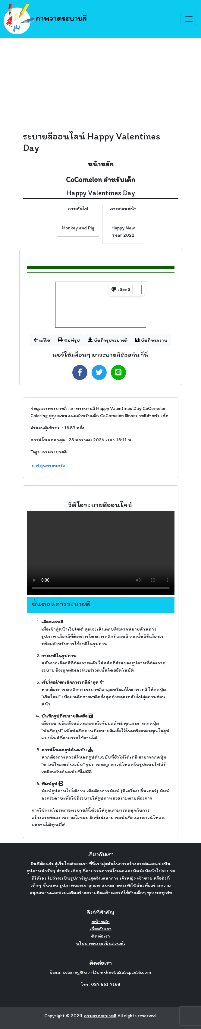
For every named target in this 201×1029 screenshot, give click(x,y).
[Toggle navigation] (189, 19)
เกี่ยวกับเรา (100, 929)
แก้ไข (42, 340)
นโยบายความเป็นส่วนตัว (100, 943)
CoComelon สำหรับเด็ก (100, 179)
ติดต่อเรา (100, 936)
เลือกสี (120, 289)
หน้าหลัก (101, 163)
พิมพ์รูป (69, 340)
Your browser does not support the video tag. (100, 553)
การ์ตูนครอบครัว (48, 465)
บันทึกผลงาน (151, 340)
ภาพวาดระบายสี (45, 19)
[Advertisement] (100, 83)
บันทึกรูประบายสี (107, 340)
